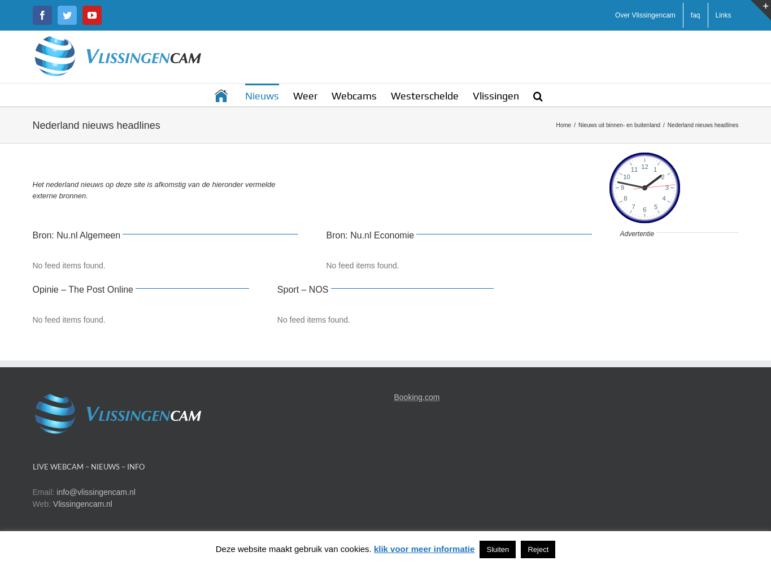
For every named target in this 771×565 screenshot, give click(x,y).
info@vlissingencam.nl (96, 492)
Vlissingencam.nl (82, 503)
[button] (538, 95)
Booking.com (417, 397)
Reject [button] (538, 549)
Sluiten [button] (497, 549)
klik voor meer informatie (424, 549)
